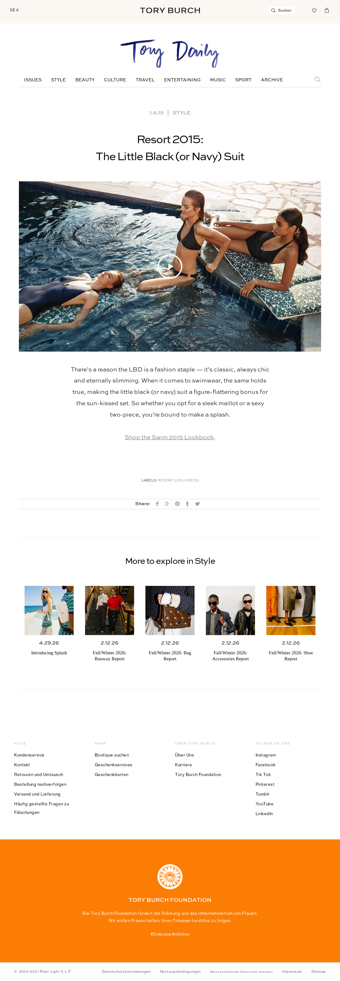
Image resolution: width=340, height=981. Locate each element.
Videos (191, 480)
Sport (243, 80)
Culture (115, 80)
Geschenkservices (114, 764)
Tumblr (263, 794)
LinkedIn (264, 813)
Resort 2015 (170, 480)
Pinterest (265, 784)
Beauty (84, 80)
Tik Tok (263, 774)
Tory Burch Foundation (198, 774)
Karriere (183, 764)
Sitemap (318, 971)
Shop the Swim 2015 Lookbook (169, 438)
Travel (145, 80)
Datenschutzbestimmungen (126, 971)
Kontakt (22, 764)
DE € (14, 10)
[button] (170, 266)
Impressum (292, 971)
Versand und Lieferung (37, 794)
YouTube (265, 803)
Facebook (266, 764)
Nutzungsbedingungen (180, 971)
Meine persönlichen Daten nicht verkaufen (241, 971)
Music (218, 80)
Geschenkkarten (111, 774)
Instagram (266, 754)
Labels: (149, 480)
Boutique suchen (112, 754)
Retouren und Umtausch (38, 774)
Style (58, 80)
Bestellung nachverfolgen (40, 784)
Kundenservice (29, 754)
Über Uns (184, 754)
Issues (33, 80)
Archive (272, 80)
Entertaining (182, 80)
